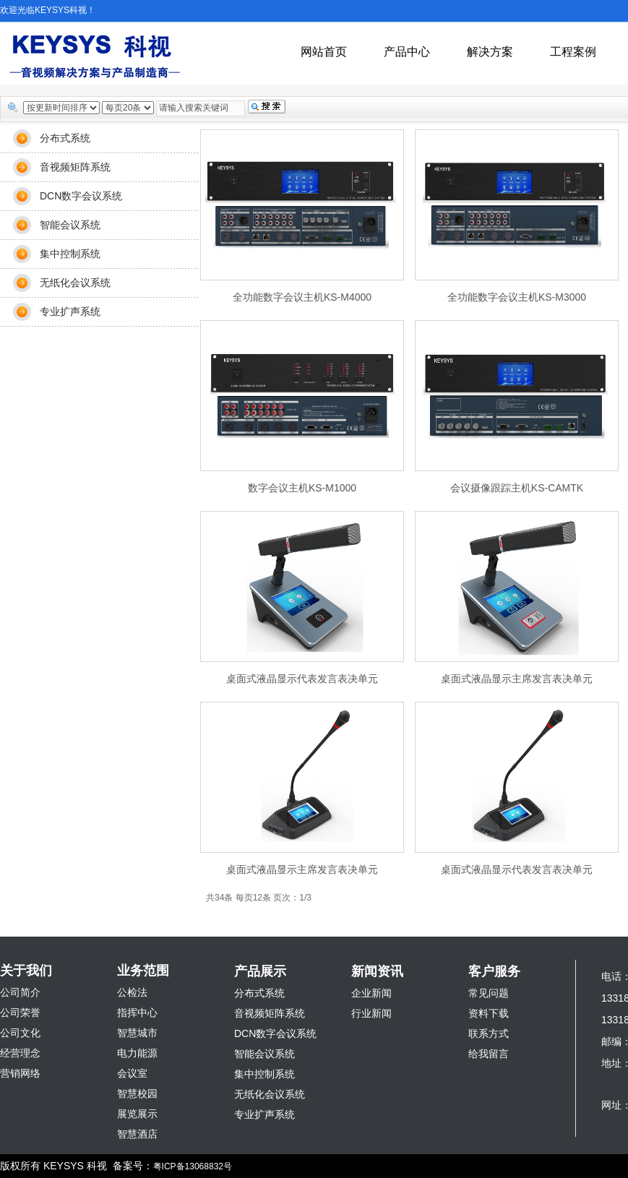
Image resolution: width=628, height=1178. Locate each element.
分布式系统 (65, 138)
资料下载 (488, 1013)
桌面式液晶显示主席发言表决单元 (517, 678)
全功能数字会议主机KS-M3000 (516, 297)
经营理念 (20, 1053)
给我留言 (488, 1053)
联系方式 (488, 1033)
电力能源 (137, 1053)
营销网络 (20, 1073)
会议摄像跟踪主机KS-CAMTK (516, 488)
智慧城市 (137, 1033)
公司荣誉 (20, 1012)
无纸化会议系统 (75, 282)
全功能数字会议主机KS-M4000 (302, 297)
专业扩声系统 (70, 311)
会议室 (132, 1073)
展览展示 (137, 1113)
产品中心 (407, 52)
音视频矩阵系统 (75, 167)
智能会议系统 (70, 225)
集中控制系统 (70, 253)
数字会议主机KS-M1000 (302, 488)
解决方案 (490, 52)
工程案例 (573, 52)
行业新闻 (371, 1013)
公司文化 (20, 1033)
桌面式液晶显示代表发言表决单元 (302, 678)
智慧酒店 (137, 1134)
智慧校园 (137, 1093)
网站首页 (324, 52)
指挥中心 (137, 1012)
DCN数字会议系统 (81, 196)
